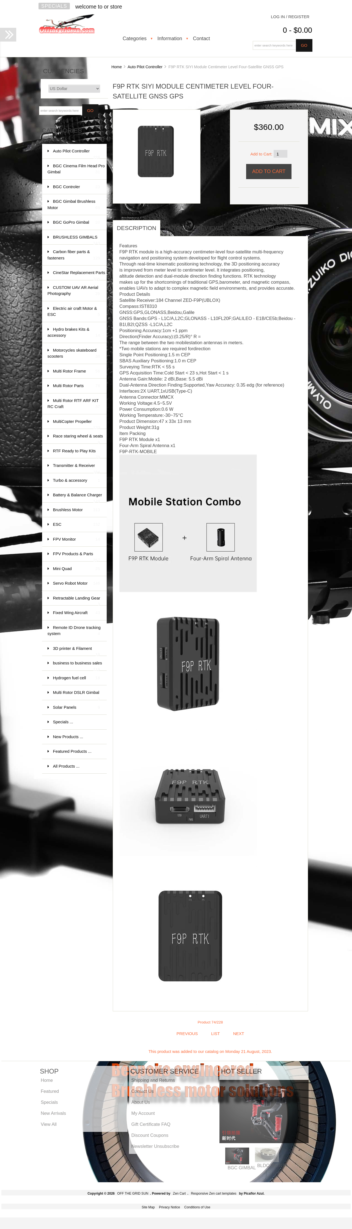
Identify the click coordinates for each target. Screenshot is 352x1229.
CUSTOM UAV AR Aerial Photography (74, 291)
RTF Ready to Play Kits (76, 453)
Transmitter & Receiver (76, 468)
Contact (201, 38)
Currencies (63, 71)
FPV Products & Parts (76, 556)
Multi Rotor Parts (76, 386)
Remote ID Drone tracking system (74, 631)
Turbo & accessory (76, 480)
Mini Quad (76, 569)
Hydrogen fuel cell (76, 678)
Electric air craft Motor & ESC (74, 312)
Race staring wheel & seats (78, 439)
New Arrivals (53, 1113)
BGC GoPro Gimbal (76, 222)
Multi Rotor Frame (76, 371)
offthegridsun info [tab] (263, 228)
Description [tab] (136, 228)
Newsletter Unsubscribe (155, 1146)
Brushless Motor (76, 510)
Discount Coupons (149, 1135)
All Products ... (66, 766)
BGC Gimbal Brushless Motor (74, 205)
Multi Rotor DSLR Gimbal (76, 695)
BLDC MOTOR (272, 1165)
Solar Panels (76, 707)
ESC (76, 524)
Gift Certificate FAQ (150, 1124)
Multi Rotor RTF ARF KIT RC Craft (74, 404)
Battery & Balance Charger (77, 497)
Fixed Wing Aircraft (76, 613)
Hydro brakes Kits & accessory (74, 333)
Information (169, 38)
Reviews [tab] (209, 228)
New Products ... (68, 736)
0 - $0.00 (297, 30)
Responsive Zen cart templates (213, 1193)
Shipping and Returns (153, 1080)
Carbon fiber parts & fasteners (74, 255)
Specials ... (63, 721)
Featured (50, 1091)
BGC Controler (76, 187)
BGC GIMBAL (242, 1167)
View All (48, 1124)
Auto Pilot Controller (145, 67)
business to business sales (77, 666)
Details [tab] (176, 228)
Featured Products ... (72, 751)
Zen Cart (179, 1193)
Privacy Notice (169, 1207)
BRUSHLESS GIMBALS (76, 240)
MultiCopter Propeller (76, 424)
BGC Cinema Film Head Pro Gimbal (76, 169)
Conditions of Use (197, 1207)
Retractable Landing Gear (76, 601)
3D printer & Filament (76, 651)
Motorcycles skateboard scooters (74, 354)
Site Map (148, 1207)
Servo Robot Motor (76, 583)
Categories (135, 38)
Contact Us (142, 1091)
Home (116, 67)
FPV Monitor (76, 539)
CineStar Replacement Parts (79, 275)
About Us (140, 1102)
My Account (143, 1113)
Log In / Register (290, 16)
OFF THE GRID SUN (132, 1193)
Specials (54, 6)
